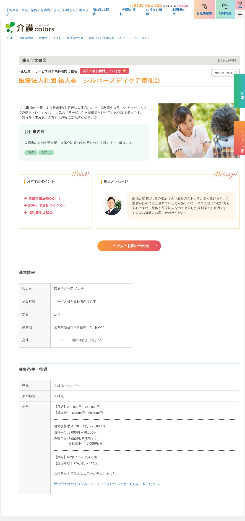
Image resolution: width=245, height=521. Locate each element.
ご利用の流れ (128, 12)
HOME (9, 38)
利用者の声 (178, 12)
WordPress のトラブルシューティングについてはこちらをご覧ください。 (108, 484)
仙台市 (57, 38)
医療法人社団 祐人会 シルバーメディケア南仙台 (119, 38)
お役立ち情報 (154, 12)
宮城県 (43, 38)
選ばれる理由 (101, 12)
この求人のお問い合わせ (129, 246)
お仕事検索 (204, 13)
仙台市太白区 (75, 38)
